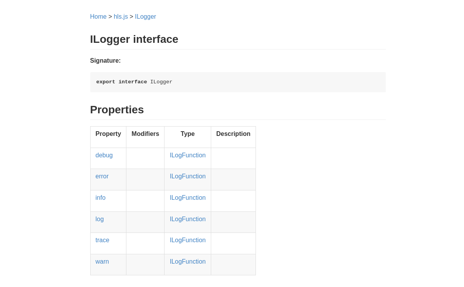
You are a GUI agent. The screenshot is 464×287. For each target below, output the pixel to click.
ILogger (145, 16)
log (100, 219)
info (101, 197)
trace (103, 240)
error (102, 176)
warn (102, 261)
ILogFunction (188, 155)
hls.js (121, 16)
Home (98, 16)
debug (104, 155)
